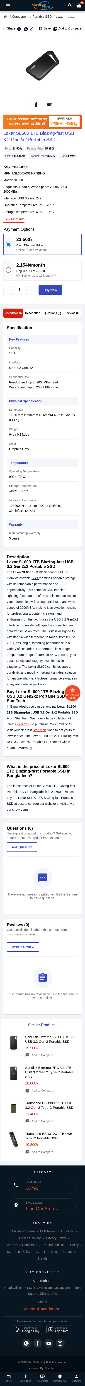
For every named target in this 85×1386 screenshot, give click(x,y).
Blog (54, 1252)
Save (44, 29)
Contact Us (70, 1252)
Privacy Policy (56, 1238)
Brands (42, 1258)
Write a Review (23, 947)
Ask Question (22, 847)
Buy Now (50, 290)
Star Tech (39, 730)
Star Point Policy (18, 1252)
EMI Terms (47, 1231)
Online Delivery (30, 1238)
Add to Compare (67, 29)
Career (40, 1252)
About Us (67, 1231)
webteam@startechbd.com (42, 1309)
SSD (35, 578)
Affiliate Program (23, 1231)
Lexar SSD (23, 724)
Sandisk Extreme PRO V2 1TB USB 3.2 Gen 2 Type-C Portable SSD (49, 1072)
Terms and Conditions (21, 1245)
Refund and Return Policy (60, 1245)
